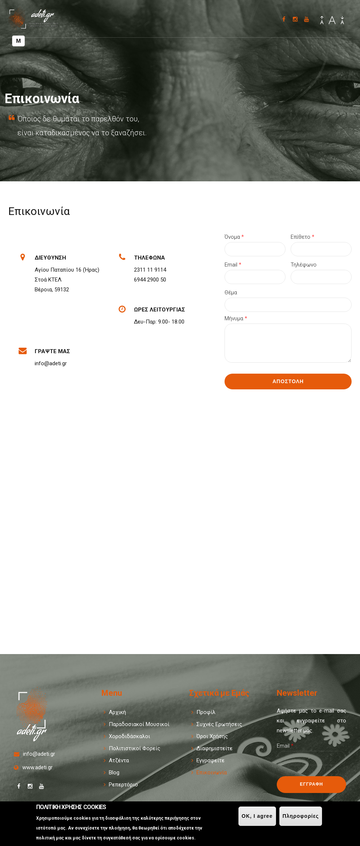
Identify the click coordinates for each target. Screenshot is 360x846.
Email (233, 264)
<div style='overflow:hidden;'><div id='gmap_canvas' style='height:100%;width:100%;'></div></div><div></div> (180, 517)
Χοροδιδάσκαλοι (129, 736)
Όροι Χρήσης (212, 736)
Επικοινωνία (211, 772)
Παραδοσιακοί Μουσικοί (139, 724)
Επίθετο (302, 237)
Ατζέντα (119, 760)
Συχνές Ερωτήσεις (219, 724)
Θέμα (231, 292)
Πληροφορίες (301, 816)
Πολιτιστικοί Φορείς (134, 748)
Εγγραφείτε (210, 760)
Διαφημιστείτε (214, 748)
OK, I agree (257, 816)
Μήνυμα (236, 318)
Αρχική (117, 712)
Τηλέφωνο (304, 264)
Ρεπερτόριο (123, 784)
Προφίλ (205, 712)
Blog (114, 772)
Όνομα (234, 237)
